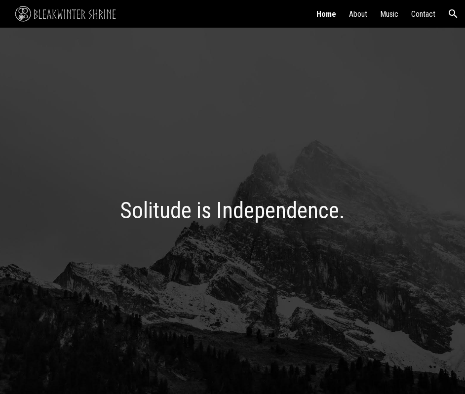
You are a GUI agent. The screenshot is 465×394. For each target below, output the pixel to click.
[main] (232, 211)
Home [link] (326, 14)
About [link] (358, 14)
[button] (453, 14)
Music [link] (389, 14)
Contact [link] (423, 14)
